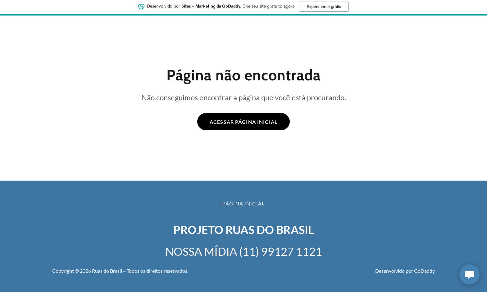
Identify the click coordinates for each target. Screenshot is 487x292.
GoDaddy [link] (424, 271)
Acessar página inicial (243, 122)
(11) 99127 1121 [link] (280, 251)
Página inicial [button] (243, 203)
